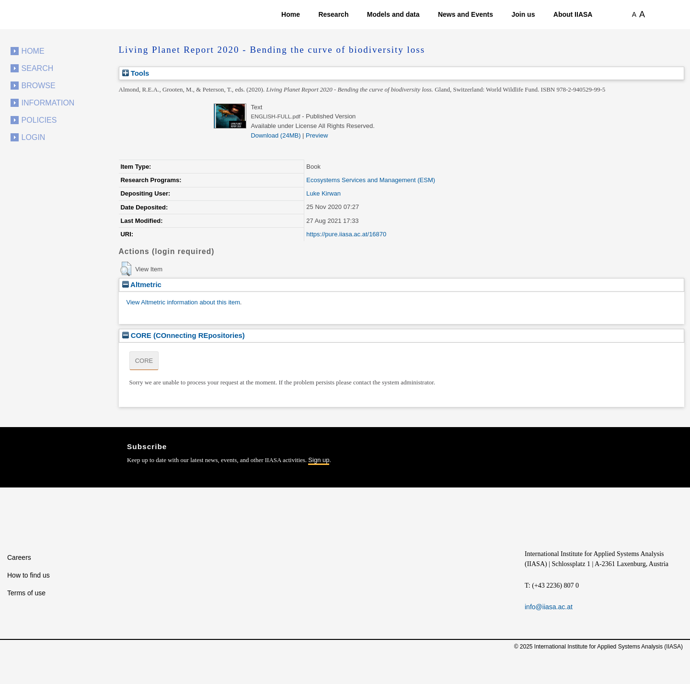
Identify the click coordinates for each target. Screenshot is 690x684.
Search (38, 68)
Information (48, 103)
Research (333, 14)
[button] (125, 269)
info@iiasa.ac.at (549, 607)
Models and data (393, 14)
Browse (39, 85)
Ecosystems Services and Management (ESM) (370, 180)
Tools (136, 73)
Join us (523, 14)
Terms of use (26, 593)
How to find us (28, 575)
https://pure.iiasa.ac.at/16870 (346, 234)
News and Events (465, 14)
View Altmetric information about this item (183, 302)
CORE (144, 360)
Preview (317, 135)
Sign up (318, 460)
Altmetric (141, 284)
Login (34, 137)
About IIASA (573, 14)
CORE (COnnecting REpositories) (183, 335)
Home (290, 14)
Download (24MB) (275, 135)
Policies (39, 120)
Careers (19, 557)
